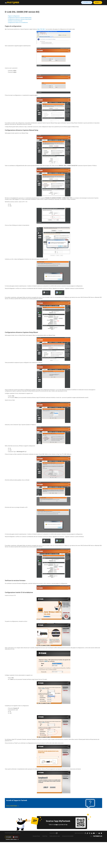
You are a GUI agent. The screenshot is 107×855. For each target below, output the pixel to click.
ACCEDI (97, 2)
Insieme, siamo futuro (11, 839)
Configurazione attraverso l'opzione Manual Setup (19, 17)
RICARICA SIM (87, 2)
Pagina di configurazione (14, 16)
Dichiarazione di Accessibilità (67, 836)
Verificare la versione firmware (15, 21)
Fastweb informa (54, 833)
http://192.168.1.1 (41, 29)
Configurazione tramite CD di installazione (18, 22)
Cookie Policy (44, 836)
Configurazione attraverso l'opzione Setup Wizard (19, 19)
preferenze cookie (55, 836)
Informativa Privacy (36, 836)
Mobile (96, 833)
